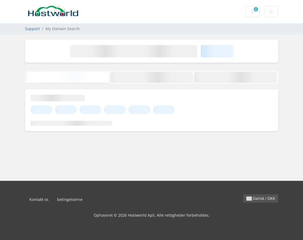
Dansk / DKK (260, 198)
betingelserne (69, 199)
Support (32, 28)
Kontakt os (38, 199)
